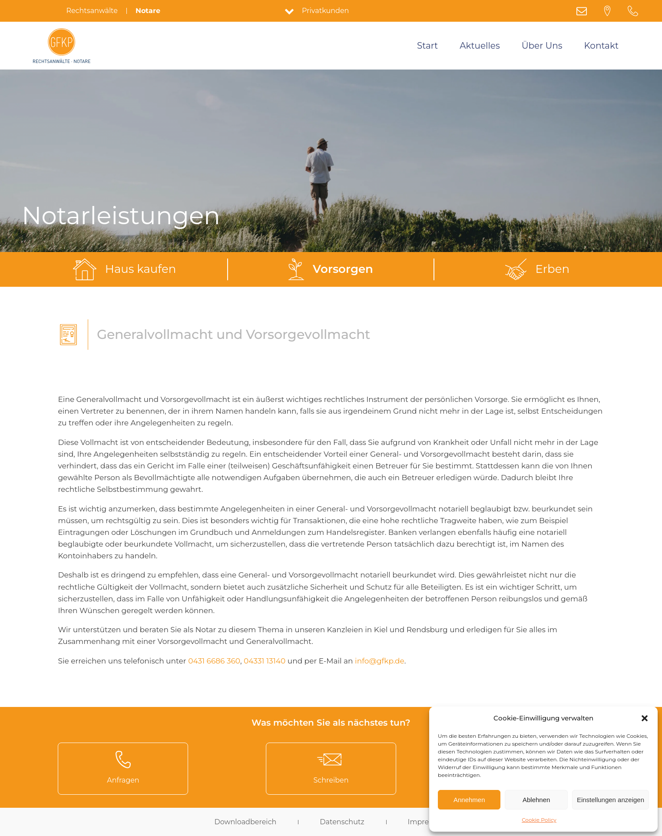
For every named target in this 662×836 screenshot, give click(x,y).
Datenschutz (342, 822)
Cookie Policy (539, 819)
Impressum (428, 822)
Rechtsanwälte (92, 11)
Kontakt (601, 45)
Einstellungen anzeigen (610, 799)
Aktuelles (480, 45)
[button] (644, 718)
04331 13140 (264, 661)
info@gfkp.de (379, 661)
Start (427, 45)
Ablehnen (536, 799)
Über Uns (542, 45)
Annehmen (469, 799)
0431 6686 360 (214, 661)
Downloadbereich (245, 822)
